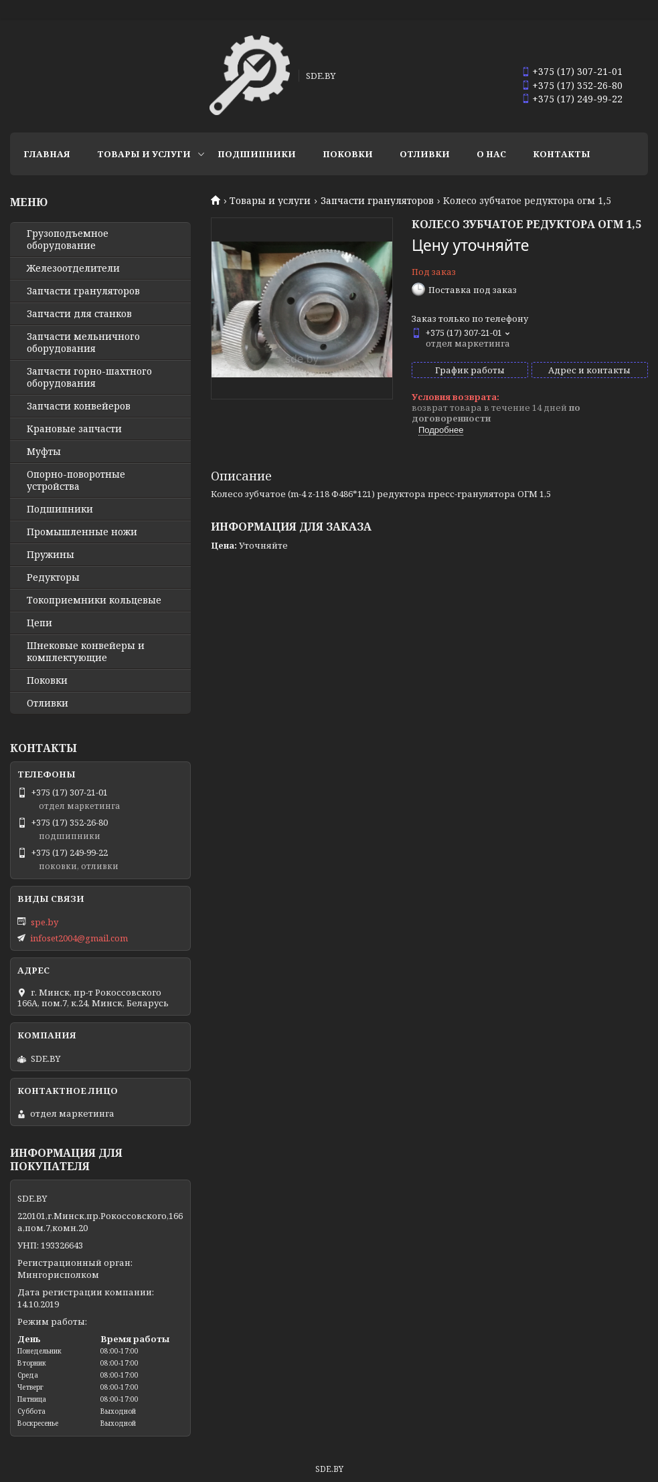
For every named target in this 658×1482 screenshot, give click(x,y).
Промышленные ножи (82, 532)
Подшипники (257, 154)
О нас (491, 154)
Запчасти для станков (79, 314)
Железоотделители (73, 268)
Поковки (348, 154)
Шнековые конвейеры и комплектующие (86, 652)
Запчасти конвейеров (79, 406)
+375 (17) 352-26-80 (577, 85)
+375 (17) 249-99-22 (577, 98)
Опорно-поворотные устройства (76, 480)
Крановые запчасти (74, 429)
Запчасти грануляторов (377, 200)
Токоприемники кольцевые (94, 600)
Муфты (44, 452)
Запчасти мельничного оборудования (83, 343)
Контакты (561, 154)
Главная (46, 154)
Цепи (39, 623)
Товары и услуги (144, 154)
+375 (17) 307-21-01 (577, 71)
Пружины (50, 555)
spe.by (44, 922)
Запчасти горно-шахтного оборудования (89, 377)
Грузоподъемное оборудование (67, 239)
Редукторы (53, 577)
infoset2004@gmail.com (79, 938)
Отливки (425, 154)
